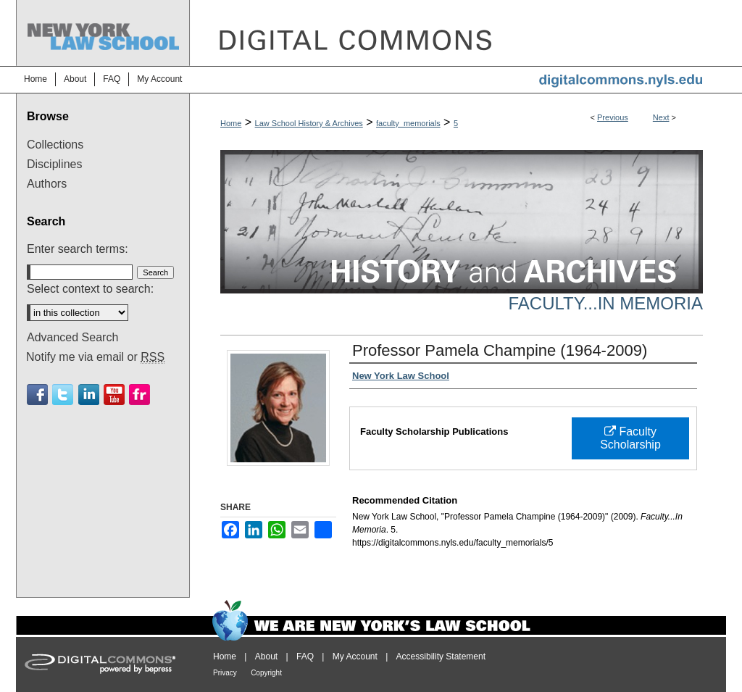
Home (230, 123)
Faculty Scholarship (630, 438)
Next (661, 117)
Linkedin (88, 394)
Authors (47, 184)
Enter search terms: (77, 249)
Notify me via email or (95, 357)
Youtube (114, 394)
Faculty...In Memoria (606, 303)
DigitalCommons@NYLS (458, 33)
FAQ (305, 656)
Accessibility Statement (440, 656)
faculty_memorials (408, 123)
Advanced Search (72, 337)
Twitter (62, 394)
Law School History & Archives (309, 123)
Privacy (225, 673)
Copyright (266, 673)
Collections (55, 144)
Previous (612, 117)
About (266, 656)
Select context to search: (90, 289)
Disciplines (54, 164)
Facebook (37, 394)
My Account (355, 656)
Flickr (139, 394)
